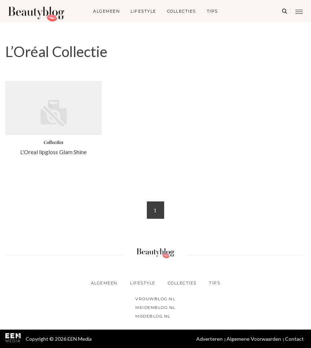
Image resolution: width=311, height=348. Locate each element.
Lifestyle (143, 11)
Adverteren (209, 339)
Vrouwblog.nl (155, 298)
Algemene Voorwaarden (254, 339)
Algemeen (106, 11)
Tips (212, 11)
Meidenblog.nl (155, 307)
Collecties (181, 11)
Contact (294, 339)
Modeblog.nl (153, 316)
